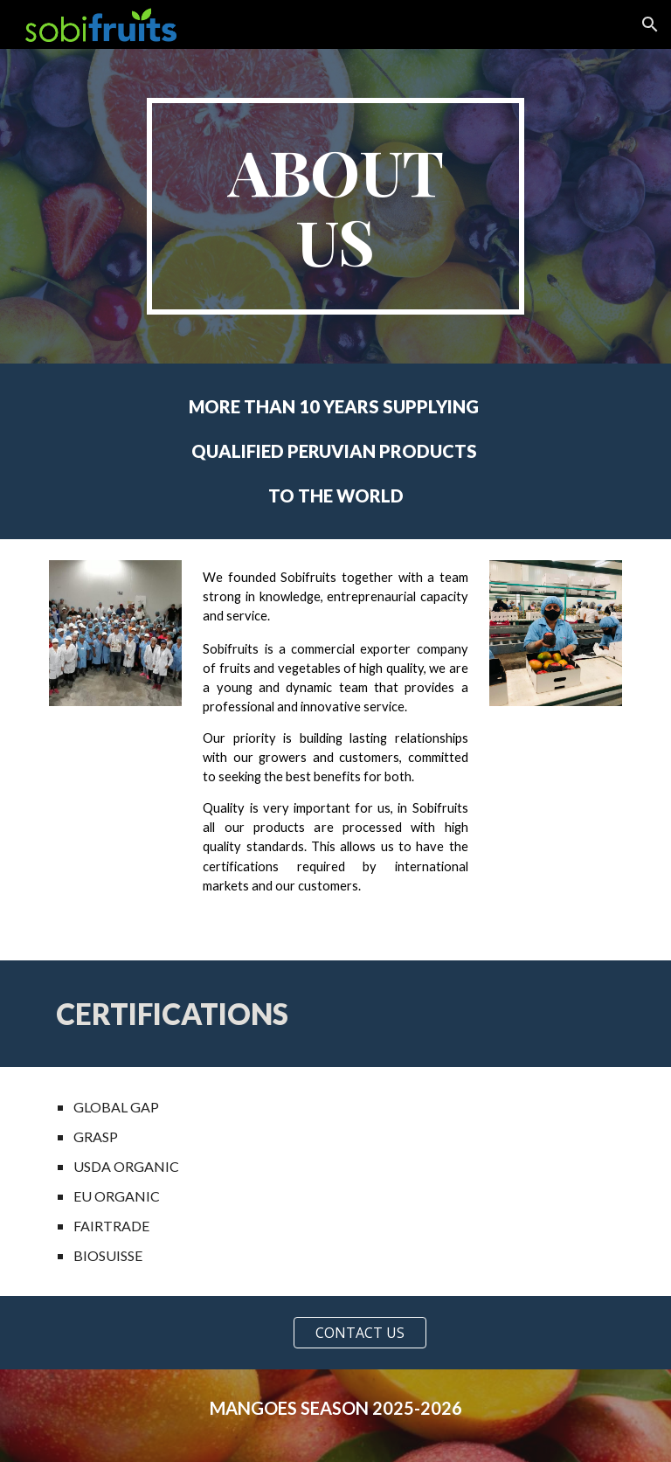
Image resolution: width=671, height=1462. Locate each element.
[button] (650, 24)
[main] (335, 206)
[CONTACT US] (359, 1332)
